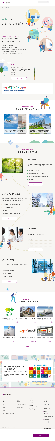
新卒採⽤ (46, 413)
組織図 (4, 405)
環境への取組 (31, 404)
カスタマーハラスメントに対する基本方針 (8, 412)
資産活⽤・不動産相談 (20, 407)
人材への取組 (31, 407)
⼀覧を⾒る (27, 346)
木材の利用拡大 (32, 178)
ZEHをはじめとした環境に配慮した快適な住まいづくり (38, 175)
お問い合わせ (51, 4)
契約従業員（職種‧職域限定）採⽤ (48, 416)
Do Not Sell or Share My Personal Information (41, 435)
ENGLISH (51, 421)
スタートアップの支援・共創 (8, 207)
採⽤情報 (47, 4)
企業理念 (4, 401)
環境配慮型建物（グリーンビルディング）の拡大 (37, 172)
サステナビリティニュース (33, 410)
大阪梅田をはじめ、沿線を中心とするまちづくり (11, 204)
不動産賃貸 (18, 401)
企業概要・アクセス (5, 402)
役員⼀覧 (4, 407)
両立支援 (30, 241)
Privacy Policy (4, 438)
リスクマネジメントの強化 (7, 276)
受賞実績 (4, 408)
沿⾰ (3, 404)
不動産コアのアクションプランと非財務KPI (36, 403)
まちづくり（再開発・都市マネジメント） (22, 404)
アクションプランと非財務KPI (42, 89)
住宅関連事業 (18, 399)
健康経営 (30, 238)
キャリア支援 (31, 244)
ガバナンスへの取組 (32, 409)
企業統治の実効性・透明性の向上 (9, 270)
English (51, 1)
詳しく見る (35, 183)
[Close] (53, 435)
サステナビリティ (34, 4)
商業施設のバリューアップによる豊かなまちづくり (11, 213)
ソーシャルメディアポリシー (5, 428)
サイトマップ (13, 428)
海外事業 (18, 405)
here (12, 431)
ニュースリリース (46, 399)
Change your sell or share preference (8, 439)
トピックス (45, 401)
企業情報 (22, 4)
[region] (27, 435)
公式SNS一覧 (46, 406)
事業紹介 (26, 4)
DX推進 (29, 4)
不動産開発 (18, 402)
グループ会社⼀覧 (5, 411)
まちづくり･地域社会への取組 (34, 406)
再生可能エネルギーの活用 (34, 169)
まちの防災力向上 (6, 210)
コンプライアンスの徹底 (7, 273)
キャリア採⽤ (46, 414)
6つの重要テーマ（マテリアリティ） (42, 86)
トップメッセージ (19, 77)
